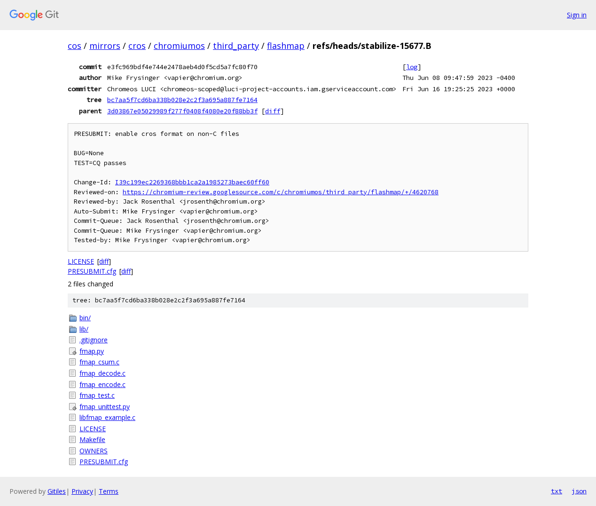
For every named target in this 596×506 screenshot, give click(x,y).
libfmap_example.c (107, 417)
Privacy (82, 491)
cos (74, 45)
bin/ (85, 317)
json (579, 491)
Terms (108, 491)
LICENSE (81, 261)
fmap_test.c (97, 395)
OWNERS (93, 450)
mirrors (104, 45)
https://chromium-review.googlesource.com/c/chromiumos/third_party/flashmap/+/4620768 (281, 192)
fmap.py (91, 351)
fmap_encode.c (102, 384)
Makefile (92, 439)
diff (272, 111)
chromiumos (179, 45)
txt (556, 491)
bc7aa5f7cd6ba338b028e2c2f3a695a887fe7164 (182, 99)
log (411, 67)
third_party (236, 45)
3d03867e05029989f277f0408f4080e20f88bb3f (182, 111)
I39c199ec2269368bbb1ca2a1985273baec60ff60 (192, 182)
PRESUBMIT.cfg (92, 271)
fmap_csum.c (99, 361)
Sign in (577, 14)
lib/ (83, 328)
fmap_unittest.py (104, 406)
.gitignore (93, 339)
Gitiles (56, 491)
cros (137, 45)
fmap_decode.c (102, 373)
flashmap (286, 45)
